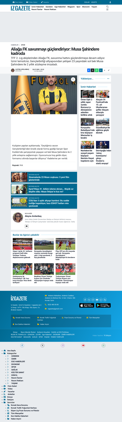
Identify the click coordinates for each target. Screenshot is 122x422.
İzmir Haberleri (38, 7)
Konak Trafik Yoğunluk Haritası (46, 319)
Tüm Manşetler (93, 318)
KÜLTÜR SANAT (16, 337)
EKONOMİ (56, 335)
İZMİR (11, 359)
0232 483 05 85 (53, 305)
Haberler (14, 45)
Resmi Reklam (50, 9)
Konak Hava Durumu (21, 318)
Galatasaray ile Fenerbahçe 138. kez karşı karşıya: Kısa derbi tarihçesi (22, 279)
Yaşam (94, 7)
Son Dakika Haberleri (21, 324)
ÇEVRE (38, 335)
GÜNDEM (31, 335)
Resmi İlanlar (37, 9)
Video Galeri (31, 2)
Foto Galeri (18, 2)
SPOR (23, 45)
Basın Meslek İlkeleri (28, 332)
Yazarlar (45, 2)
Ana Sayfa (10, 351)
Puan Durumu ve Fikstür (71, 318)
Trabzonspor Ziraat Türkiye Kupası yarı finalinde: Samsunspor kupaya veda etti (64, 279)
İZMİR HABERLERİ (67, 335)
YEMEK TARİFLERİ (57, 337)
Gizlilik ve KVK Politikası (60, 332)
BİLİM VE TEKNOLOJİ (18, 335)
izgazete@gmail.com (55, 309)
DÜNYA (12, 375)
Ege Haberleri (60, 7)
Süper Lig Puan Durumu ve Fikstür (23, 410)
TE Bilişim (107, 335)
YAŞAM (46, 337)
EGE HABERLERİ (16, 361)
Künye (14, 332)
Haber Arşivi (43, 324)
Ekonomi (86, 7)
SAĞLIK (34, 337)
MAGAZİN (27, 337)
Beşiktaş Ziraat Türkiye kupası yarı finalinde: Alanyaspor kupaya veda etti (43, 279)
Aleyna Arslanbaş (33, 216)
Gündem (49, 7)
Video (8, 389)
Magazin (71, 7)
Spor (78, 7)
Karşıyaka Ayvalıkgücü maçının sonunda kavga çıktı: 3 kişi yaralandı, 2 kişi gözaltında (43, 254)
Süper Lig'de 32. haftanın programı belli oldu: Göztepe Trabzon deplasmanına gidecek (22, 254)
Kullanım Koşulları (43, 332)
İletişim (9, 400)
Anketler (9, 394)
